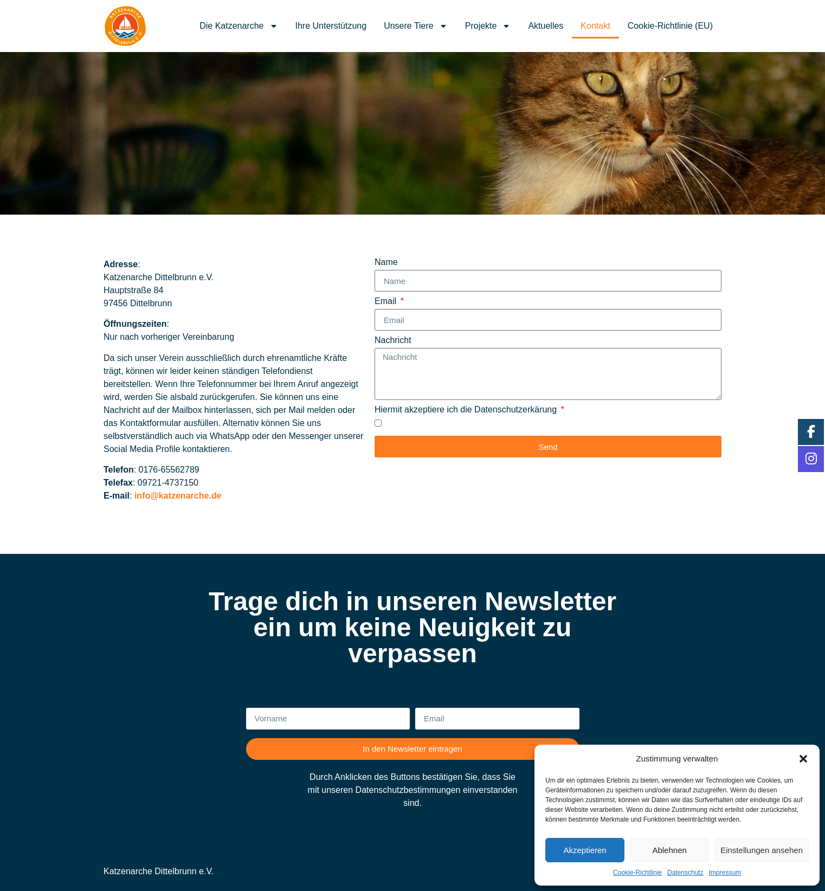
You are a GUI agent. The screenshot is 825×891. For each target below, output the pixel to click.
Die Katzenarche (238, 26)
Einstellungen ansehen (761, 850)
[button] (803, 758)
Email (386, 301)
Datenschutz (685, 872)
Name (386, 262)
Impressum (725, 872)
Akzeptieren (584, 850)
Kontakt (595, 25)
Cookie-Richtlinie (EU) (670, 25)
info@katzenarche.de (178, 495)
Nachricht (393, 340)
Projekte (488, 26)
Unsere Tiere (416, 26)
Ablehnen (669, 850)
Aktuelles (545, 25)
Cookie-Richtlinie (637, 872)
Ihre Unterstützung (331, 25)
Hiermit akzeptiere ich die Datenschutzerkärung (467, 409)
